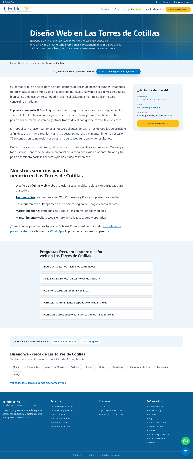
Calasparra (117, 366)
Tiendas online (58, 414)
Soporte (166, 2)
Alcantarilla (33, 366)
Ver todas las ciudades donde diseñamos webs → (39, 383)
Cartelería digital (155, 410)
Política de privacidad (158, 434)
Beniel (89, 366)
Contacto (151, 430)
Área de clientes (182, 2)
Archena (75, 366)
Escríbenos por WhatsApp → (151, 99)
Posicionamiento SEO (61, 418)
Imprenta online (155, 406)
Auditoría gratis (154, 9)
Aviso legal (152, 442)
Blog (158, 2)
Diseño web (24, 63)
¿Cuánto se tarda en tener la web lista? (66, 290)
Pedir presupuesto (178, 9)
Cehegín (17, 374)
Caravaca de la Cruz (140, 366)
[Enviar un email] (185, 451)
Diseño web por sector (62, 410)
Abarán (16, 366)
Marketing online (59, 422)
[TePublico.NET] (17, 9)
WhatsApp (8, 2)
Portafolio (152, 414)
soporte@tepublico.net (148, 107)
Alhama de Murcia (54, 366)
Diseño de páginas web (62, 406)
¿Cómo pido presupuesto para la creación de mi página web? (79, 314)
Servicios (105, 9)
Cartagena (162, 366)
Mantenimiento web (61, 426)
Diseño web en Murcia (64, 341)
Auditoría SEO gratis (157, 422)
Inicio (13, 63)
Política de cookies (156, 438)
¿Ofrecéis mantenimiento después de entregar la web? (75, 302)
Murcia (36, 63)
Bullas (102, 366)
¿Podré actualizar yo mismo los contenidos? (69, 266)
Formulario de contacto (111, 414)
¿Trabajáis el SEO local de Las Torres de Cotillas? (71, 278)
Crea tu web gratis (128, 9)
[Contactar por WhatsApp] (185, 441)
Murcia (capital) (91, 341)
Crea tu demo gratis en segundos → (118, 71)
